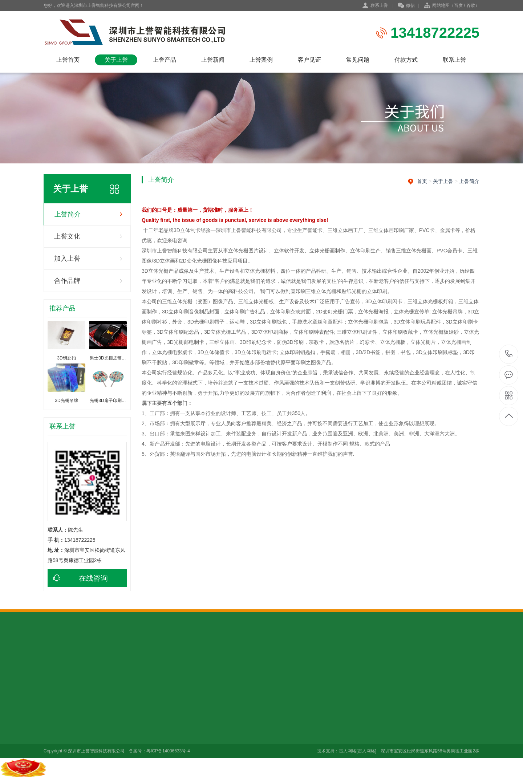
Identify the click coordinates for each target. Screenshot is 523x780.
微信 (406, 6)
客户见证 (309, 60)
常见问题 (357, 60)
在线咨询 (78, 578)
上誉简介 (67, 214)
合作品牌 (67, 280)
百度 (458, 5)
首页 (422, 181)
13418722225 (509, 354)
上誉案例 (261, 60)
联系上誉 (379, 5)
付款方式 (406, 60)
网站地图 (441, 5)
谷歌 (470, 5)
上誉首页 (68, 60)
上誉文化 (67, 236)
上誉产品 (164, 60)
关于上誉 (116, 60)
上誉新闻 (212, 60)
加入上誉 (67, 258)
